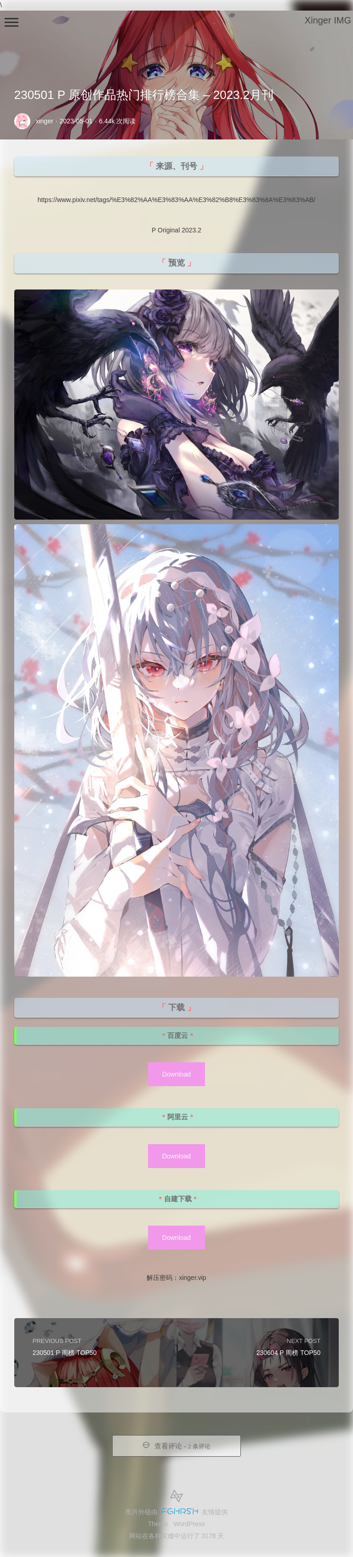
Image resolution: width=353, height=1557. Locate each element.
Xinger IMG (328, 20)
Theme (158, 1524)
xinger (44, 121)
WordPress (189, 1524)
